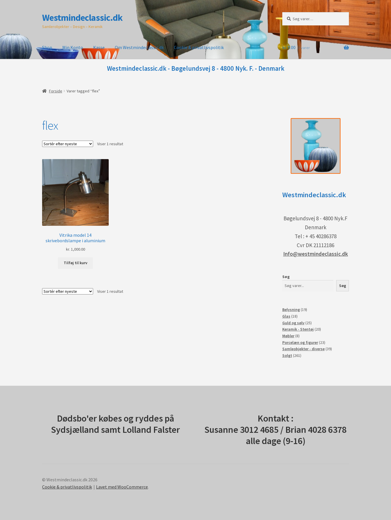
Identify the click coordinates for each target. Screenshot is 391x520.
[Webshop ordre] (67, 144)
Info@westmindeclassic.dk (315, 253)
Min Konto (72, 47)
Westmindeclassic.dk (82, 17)
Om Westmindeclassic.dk (139, 47)
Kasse (99, 47)
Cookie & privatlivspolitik (199, 47)
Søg (286, 276)
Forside (55, 91)
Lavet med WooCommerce (122, 487)
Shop (47, 47)
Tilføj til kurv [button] (75, 262)
